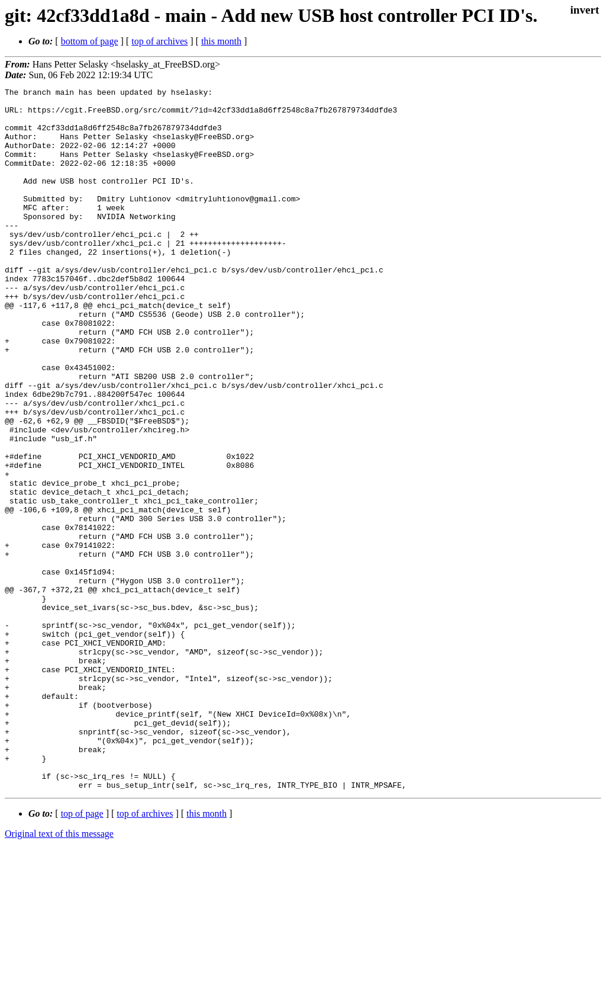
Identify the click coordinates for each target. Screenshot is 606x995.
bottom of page (89, 41)
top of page (82, 954)
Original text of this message (59, 974)
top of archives (159, 41)
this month (221, 41)
